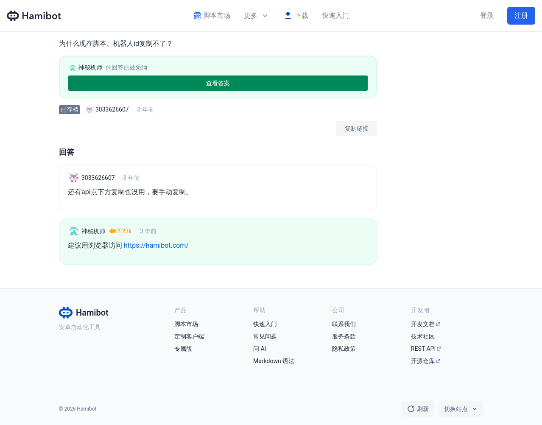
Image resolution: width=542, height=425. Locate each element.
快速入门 (335, 15)
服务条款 (344, 336)
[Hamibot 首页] (34, 15)
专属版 (183, 348)
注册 (521, 15)
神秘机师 (93, 231)
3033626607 (112, 109)
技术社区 (423, 336)
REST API (423, 348)
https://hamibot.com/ (156, 245)
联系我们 (344, 324)
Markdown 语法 (273, 361)
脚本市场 (186, 324)
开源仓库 (423, 361)
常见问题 (265, 336)
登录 (487, 15)
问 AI (259, 348)
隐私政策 (344, 348)
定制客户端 (189, 336)
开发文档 (423, 324)
